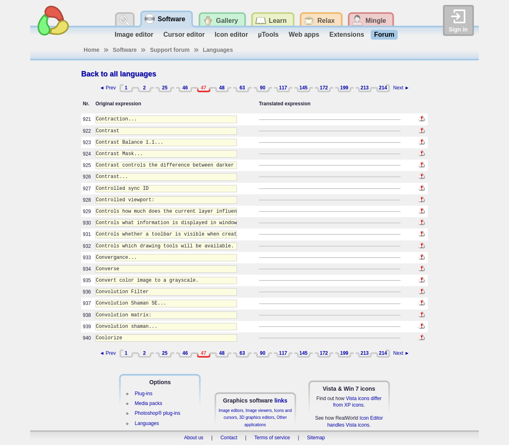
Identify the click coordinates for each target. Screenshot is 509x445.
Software (125, 50)
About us (193, 438)
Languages (218, 50)
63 (242, 88)
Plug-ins (143, 393)
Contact (228, 438)
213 (365, 88)
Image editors (231, 410)
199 (344, 88)
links (281, 400)
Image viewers (259, 410)
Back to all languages (118, 74)
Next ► (401, 88)
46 (185, 88)
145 (303, 88)
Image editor (134, 34)
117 (283, 88)
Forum (384, 34)
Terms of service (272, 438)
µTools (268, 34)
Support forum (170, 50)
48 (221, 88)
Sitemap (316, 438)
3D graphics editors (256, 417)
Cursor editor (184, 34)
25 (164, 88)
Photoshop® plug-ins (157, 413)
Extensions (346, 34)
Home (92, 50)
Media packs (148, 403)
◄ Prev (108, 88)
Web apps (304, 34)
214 (383, 88)
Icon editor (231, 34)
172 (324, 88)
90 (262, 88)
